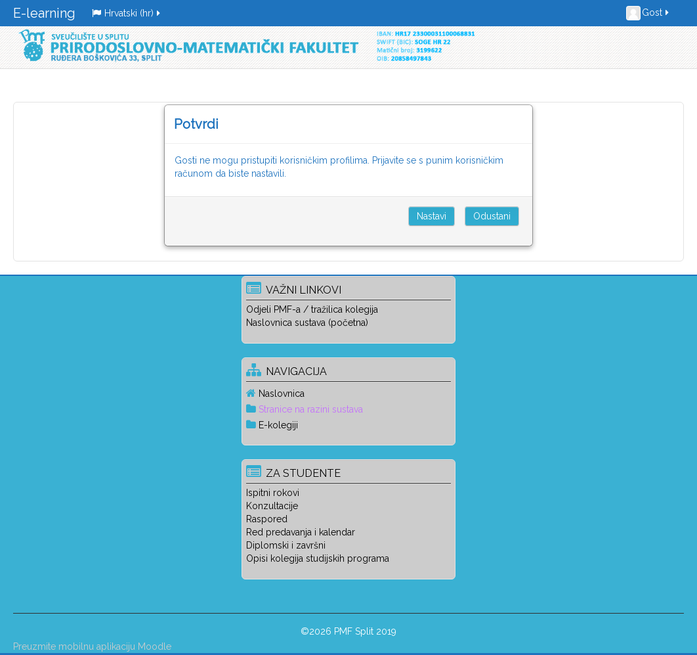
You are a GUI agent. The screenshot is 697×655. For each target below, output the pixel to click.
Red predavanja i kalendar (300, 532)
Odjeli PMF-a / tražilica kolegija (312, 309)
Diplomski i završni (286, 545)
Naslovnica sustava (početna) (307, 322)
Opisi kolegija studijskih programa (317, 558)
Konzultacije (272, 506)
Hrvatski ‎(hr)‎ (127, 13)
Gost (648, 13)
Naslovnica (282, 393)
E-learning (44, 13)
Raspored (266, 519)
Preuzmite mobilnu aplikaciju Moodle (92, 646)
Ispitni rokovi (272, 492)
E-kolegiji (278, 425)
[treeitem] (348, 393)
